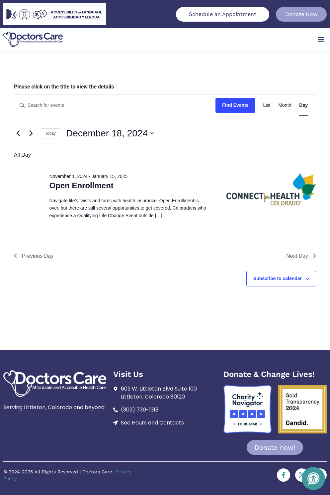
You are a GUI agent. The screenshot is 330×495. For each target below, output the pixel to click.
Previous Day (33, 256)
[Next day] (31, 133)
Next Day (301, 256)
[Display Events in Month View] (284, 105)
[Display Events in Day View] (303, 105)
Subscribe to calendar (277, 278)
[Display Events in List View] (267, 105)
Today (50, 133)
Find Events (235, 105)
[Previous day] (18, 133)
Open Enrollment (81, 185)
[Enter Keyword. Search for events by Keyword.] (114, 105)
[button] (321, 39)
